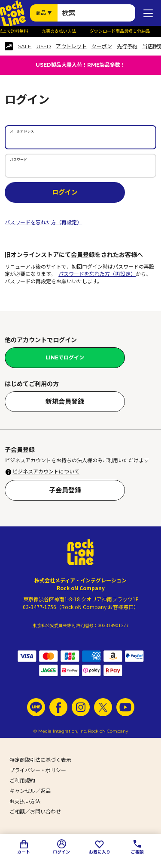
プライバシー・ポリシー (37, 770)
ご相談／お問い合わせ (35, 811)
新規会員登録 (65, 401)
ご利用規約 (22, 780)
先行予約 (127, 46)
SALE (24, 46)
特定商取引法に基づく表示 (40, 760)
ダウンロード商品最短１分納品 (122, 31)
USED (43, 46)
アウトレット (71, 46)
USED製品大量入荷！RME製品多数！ (80, 65)
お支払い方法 (24, 801)
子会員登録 (65, 490)
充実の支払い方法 (61, 31)
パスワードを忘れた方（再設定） (43, 222)
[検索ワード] (96, 13)
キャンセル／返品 (30, 791)
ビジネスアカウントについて (45, 471)
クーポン (101, 46)
